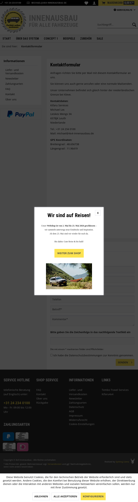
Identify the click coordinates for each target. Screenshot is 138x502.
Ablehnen (41, 496)
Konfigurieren (93, 496)
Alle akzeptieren (65, 496)
